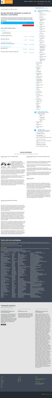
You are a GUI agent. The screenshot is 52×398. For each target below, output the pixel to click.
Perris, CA (48, 336)
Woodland (47, 358)
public (25, 18)
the (17, 221)
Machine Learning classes (7, 33)
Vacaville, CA (41, 322)
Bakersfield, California (38, 328)
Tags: (6, 157)
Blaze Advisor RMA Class (5, 39)
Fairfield (41, 343)
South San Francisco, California (44, 332)
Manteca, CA (46, 333)
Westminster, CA (37, 354)
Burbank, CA (48, 347)
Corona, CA (37, 357)
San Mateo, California (42, 359)
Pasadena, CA (37, 343)
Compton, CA (48, 359)
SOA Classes (38, 94)
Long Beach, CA (47, 330)
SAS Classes (38, 89)
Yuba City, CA (49, 363)
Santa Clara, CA (45, 346)
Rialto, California (42, 338)
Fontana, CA (37, 340)
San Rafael (47, 353)
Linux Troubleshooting (40, 132)
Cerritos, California (47, 331)
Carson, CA (39, 336)
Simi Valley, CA (45, 362)
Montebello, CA (45, 360)
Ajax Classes (42, 17)
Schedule (2, 381)
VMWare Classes (39, 99)
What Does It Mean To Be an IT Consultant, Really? (9, 156)
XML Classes (38, 109)
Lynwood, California (42, 319)
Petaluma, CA (44, 353)
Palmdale (48, 328)
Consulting (26, 1)
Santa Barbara (39, 367)
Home (2, 9)
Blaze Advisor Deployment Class (6, 35)
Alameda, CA (42, 318)
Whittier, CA (40, 342)
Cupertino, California (40, 346)
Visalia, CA (38, 363)
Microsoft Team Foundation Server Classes (39, 74)
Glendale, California (45, 361)
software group (45, 394)
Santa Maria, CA (41, 349)
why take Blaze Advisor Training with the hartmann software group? (7, 312)
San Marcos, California (38, 348)
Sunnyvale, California (38, 335)
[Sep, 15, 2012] (2, 201)
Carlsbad (42, 333)
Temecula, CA (37, 314)
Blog (1, 384)
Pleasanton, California (44, 329)
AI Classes (41, 16)
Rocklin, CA (48, 352)
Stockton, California (44, 316)
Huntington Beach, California (39, 334)
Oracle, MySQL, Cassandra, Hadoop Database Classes (39, 80)
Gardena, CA (37, 332)
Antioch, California (45, 342)
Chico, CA (44, 323)
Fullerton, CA (37, 319)
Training (35, 1)
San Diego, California (40, 362)
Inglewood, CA (45, 343)
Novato (45, 349)
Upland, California (44, 336)
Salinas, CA (42, 320)
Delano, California (14, 9)
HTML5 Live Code (23, 250)
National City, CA (44, 344)
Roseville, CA (45, 337)
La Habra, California (48, 318)
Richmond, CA (45, 339)
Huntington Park (48, 351)
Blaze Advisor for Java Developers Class (7, 43)
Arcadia (44, 347)
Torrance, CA (37, 321)
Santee (36, 331)
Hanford (46, 345)
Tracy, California (42, 324)
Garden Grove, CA (38, 333)
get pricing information (28, 25)
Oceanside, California (47, 320)
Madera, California (43, 363)
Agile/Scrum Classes (43, 14)
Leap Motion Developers (4, 250)
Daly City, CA (47, 334)
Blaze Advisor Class (4, 48)
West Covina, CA (45, 364)
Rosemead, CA (45, 348)
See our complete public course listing (42, 146)
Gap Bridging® (2, 380)
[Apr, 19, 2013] (28, 157)
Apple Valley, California (38, 337)
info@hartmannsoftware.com (41, 378)
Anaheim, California (42, 340)
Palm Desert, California (38, 364)
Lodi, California (45, 322)
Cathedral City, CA (48, 321)
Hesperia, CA (45, 350)
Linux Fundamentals (40, 135)
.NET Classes (42, 13)
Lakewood (36, 365)
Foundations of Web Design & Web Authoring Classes (43, 47)
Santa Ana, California (47, 365)
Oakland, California (42, 314)
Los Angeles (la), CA (41, 331)
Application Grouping (30, 178)
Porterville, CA (47, 357)
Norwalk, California (38, 353)
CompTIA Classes (42, 36)
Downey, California (43, 354)
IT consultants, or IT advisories (5, 175)
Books (1, 387)
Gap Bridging (31, 1)
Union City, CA (44, 335)
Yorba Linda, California (38, 360)
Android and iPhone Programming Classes (43, 20)
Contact (49, 1)
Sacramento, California (42, 352)
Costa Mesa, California (41, 330)
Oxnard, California (42, 321)
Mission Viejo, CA (44, 315)
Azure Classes (42, 22)
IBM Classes (42, 52)
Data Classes (42, 40)
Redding (48, 339)
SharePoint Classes (39, 92)
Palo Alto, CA (41, 347)
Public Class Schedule (40, 1)
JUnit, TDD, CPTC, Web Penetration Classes (42, 60)
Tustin (48, 315)
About (46, 1)
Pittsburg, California (39, 323)
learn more (3, 324)
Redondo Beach (37, 318)
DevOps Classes (42, 44)
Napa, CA (47, 314)
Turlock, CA (42, 345)
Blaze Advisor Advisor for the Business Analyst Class (9, 51)
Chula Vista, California (40, 317)
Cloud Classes (42, 35)
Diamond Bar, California (39, 350)
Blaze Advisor (9, 9)
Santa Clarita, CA (44, 325)
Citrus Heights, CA (38, 329)
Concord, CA (47, 324)
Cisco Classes (42, 33)
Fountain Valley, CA (38, 316)
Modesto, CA (37, 366)
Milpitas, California (38, 315)
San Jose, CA (44, 328)
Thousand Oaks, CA (47, 317)
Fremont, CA (49, 349)
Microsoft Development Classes (39, 68)
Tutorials (2, 383)
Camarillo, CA (43, 351)
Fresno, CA (37, 352)
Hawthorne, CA (37, 324)
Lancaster (37, 322)
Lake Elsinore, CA (41, 365)
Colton (48, 337)
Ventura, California (39, 339)
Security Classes (39, 91)
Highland (47, 323)
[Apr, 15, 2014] (2, 157)
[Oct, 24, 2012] (28, 179)
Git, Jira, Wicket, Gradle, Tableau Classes (42, 50)
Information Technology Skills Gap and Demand (9, 200)
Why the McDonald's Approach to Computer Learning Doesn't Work (38, 156)
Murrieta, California (42, 357)
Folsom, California (38, 358)
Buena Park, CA (39, 361)
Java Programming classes (7, 32)
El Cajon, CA (43, 358)
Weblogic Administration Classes (39, 106)
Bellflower (38, 320)
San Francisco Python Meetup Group (14, 250)
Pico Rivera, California (43, 366)
